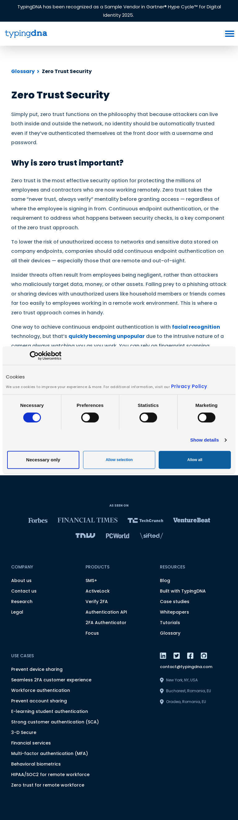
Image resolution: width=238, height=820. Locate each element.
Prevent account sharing (39, 701)
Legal (17, 612)
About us (21, 580)
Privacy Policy (189, 386)
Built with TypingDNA (183, 591)
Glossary (23, 71)
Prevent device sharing (37, 669)
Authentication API (106, 612)
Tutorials (170, 622)
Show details (204, 439)
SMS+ (91, 580)
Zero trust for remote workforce (47, 785)
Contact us (24, 591)
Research (22, 601)
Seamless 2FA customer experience (51, 680)
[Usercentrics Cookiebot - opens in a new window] (34, 355)
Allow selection (119, 460)
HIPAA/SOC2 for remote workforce (50, 774)
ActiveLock (98, 591)
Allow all (194, 460)
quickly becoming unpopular (106, 336)
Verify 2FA (97, 601)
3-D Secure (23, 732)
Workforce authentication (40, 690)
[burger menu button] (229, 34)
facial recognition (196, 326)
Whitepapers (174, 612)
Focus (92, 633)
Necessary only (43, 459)
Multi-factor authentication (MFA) (49, 753)
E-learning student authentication (49, 711)
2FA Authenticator (106, 622)
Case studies (174, 601)
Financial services (31, 743)
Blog (165, 580)
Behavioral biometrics (36, 764)
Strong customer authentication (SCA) (55, 722)
